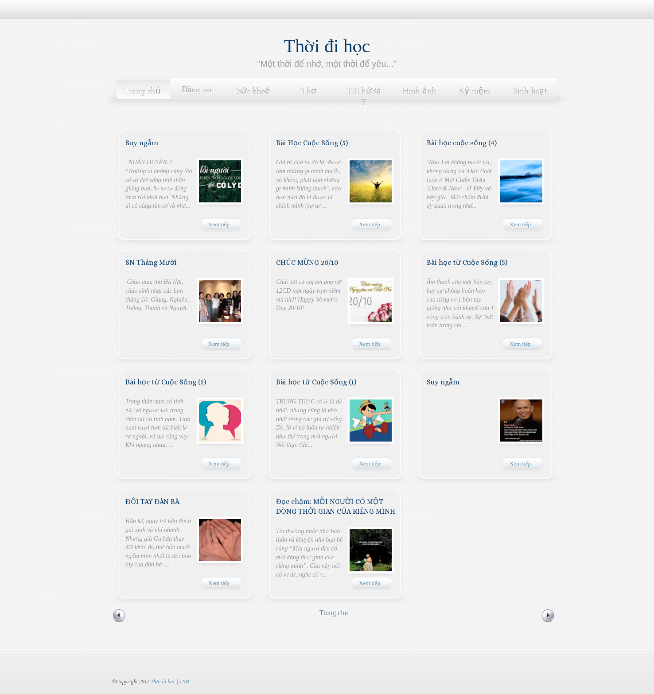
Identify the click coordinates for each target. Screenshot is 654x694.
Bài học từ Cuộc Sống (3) (467, 262)
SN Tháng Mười (151, 262)
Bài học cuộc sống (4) (462, 143)
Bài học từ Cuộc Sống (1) (316, 382)
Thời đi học (327, 46)
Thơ (308, 91)
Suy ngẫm (141, 143)
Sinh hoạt (530, 91)
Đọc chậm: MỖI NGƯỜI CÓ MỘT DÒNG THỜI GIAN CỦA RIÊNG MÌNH (335, 506)
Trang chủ (142, 91)
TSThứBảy (364, 96)
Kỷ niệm (474, 91)
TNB (184, 681)
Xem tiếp (219, 224)
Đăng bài (198, 90)
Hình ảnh (419, 91)
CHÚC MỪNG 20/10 (307, 262)
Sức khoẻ (253, 91)
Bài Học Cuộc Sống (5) (312, 143)
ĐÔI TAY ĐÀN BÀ (152, 501)
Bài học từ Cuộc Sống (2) (165, 382)
